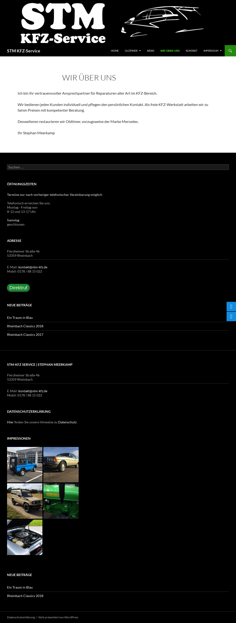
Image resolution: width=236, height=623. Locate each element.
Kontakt (191, 50)
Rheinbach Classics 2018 (25, 326)
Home (115, 50)
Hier (10, 422)
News (150, 50)
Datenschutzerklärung (21, 617)
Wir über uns (170, 50)
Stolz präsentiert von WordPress (58, 617)
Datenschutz (67, 422)
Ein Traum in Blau (20, 318)
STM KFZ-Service (23, 50)
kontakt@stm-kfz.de (32, 267)
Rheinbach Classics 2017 (25, 335)
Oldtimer (131, 50)
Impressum (210, 50)
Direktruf (18, 287)
